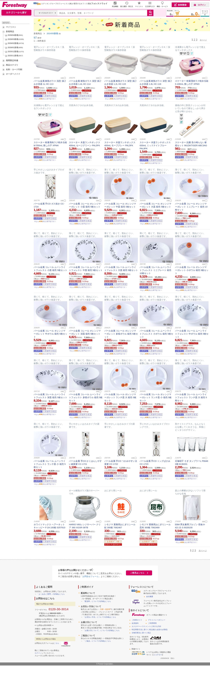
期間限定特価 (12, 60)
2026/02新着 (13, 43)
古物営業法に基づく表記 (141, 633)
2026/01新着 (13, 47)
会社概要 (149, 597)
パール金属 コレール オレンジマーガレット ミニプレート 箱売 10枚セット (191, 206)
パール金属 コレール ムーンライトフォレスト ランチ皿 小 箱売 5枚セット (50, 464)
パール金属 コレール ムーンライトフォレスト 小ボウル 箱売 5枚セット (156, 333)
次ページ (203, 40)
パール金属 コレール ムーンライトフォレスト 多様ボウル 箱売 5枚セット (85, 397)
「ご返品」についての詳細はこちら (97, 641)
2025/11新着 (13, 55)
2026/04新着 (13, 35)
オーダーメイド (13, 74)
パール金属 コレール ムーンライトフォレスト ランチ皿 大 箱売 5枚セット (191, 397)
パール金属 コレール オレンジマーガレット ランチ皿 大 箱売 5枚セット (120, 397)
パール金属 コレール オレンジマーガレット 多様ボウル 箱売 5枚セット (121, 333)
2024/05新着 (52, 33)
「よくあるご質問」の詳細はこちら (51, 594)
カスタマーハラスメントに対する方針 (146, 626)
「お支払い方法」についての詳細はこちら (99, 617)
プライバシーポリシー (156, 620)
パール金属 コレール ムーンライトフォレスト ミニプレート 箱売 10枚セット (155, 270)
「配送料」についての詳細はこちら (97, 601)
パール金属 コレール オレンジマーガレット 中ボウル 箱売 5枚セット (50, 333)
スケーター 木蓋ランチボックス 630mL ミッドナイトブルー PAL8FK (155, 145)
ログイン (38, 653)
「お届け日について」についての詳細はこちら (101, 630)
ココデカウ (157, 655)
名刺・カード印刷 (14, 69)
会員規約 (135, 623)
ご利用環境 (152, 623)
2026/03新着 (13, 39)
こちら (56, 643)
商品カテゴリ (12, 65)
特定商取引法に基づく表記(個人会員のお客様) (150, 630)
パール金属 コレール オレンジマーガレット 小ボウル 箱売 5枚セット (192, 270)
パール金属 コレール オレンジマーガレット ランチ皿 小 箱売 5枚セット (156, 397)
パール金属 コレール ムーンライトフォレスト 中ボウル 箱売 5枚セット (192, 333)
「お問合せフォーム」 (90, 576)
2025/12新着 (13, 51)
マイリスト (11, 27)
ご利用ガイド (137, 620)
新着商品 (10, 31)
